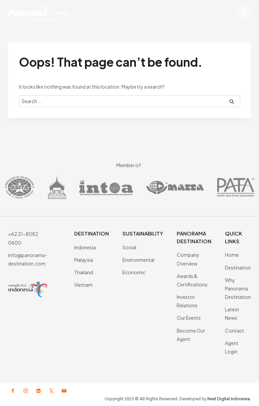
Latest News (232, 313)
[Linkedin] (38, 391)
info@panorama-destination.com (27, 259)
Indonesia (85, 247)
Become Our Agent (191, 334)
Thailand (83, 272)
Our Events (189, 318)
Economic (133, 272)
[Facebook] (13, 391)
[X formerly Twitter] (51, 391)
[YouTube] (64, 391)
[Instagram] (25, 391)
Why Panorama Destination (238, 288)
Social (129, 247)
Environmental (138, 260)
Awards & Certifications (192, 280)
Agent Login (231, 347)
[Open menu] (244, 13)
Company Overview (188, 259)
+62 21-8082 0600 (23, 238)
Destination (238, 267)
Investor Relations (187, 301)
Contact (234, 330)
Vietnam (83, 285)
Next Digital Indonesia (228, 398)
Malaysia (83, 260)
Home (232, 255)
